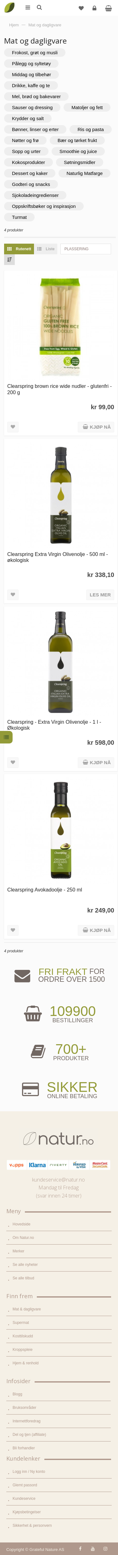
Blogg (17, 1394)
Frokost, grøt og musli (35, 52)
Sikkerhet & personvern (32, 1525)
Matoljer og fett (87, 107)
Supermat (21, 1322)
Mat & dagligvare (27, 1309)
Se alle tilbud (23, 1278)
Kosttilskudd (23, 1336)
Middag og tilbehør (31, 74)
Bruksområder (24, 1407)
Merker (18, 1251)
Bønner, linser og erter (35, 129)
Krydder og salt (28, 118)
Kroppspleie (22, 1349)
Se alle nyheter (25, 1264)
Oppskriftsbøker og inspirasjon (44, 206)
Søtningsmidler (79, 162)
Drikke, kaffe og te (31, 85)
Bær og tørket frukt (77, 140)
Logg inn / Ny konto (29, 1471)
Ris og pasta (90, 129)
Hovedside (22, 1224)
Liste (44, 249)
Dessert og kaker (30, 173)
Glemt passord (25, 1485)
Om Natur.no (23, 1237)
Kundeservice (24, 1498)
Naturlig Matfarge (84, 173)
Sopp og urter (26, 151)
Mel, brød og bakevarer (36, 96)
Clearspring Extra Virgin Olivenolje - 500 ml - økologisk (57, 557)
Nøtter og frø (25, 140)
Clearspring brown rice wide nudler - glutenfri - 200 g (59, 389)
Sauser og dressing (32, 107)
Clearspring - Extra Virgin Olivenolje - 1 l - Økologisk (54, 725)
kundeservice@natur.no (58, 1179)
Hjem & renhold (26, 1363)
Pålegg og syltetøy (31, 63)
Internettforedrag (27, 1421)
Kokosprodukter (28, 162)
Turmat (19, 217)
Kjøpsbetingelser (27, 1512)
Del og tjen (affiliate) (29, 1434)
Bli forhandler (24, 1448)
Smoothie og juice (78, 151)
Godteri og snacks (31, 184)
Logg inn (95, 10)
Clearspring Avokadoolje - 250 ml (44, 889)
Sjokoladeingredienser (35, 195)
